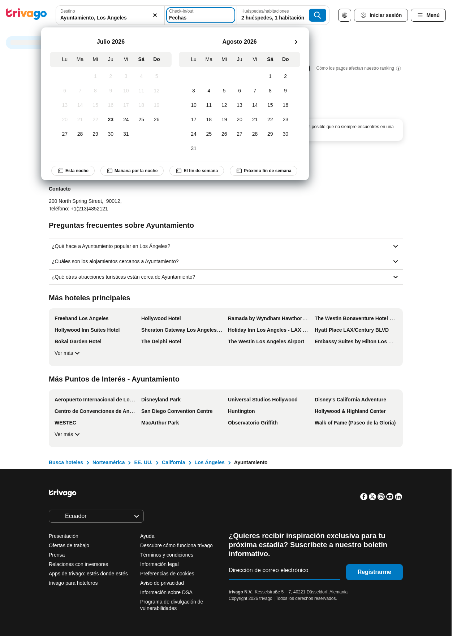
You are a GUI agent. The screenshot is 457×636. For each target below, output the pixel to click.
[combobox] (110, 15)
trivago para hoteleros (73, 583)
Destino (67, 11)
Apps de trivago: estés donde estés (88, 573)
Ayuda (147, 536)
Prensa (57, 555)
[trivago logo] (26, 15)
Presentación (63, 536)
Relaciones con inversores (78, 564)
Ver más (68, 353)
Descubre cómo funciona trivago (176, 545)
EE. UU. (143, 462)
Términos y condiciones (166, 555)
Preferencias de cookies (167, 573)
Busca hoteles (66, 462)
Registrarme (374, 572)
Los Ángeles (210, 462)
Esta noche (73, 170)
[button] (110, 15)
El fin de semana (197, 170)
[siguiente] (296, 42)
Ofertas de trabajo (69, 545)
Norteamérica (108, 462)
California (173, 462)
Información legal (159, 564)
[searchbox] (110, 18)
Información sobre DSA (166, 592)
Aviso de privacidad (162, 583)
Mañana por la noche (132, 170)
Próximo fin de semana (263, 170)
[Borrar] (154, 15)
